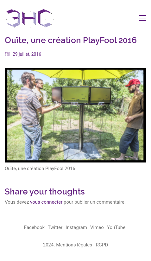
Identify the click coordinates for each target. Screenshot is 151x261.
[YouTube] (116, 228)
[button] (142, 18)
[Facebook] (34, 228)
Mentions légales (74, 245)
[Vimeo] (97, 228)
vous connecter (46, 202)
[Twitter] (55, 228)
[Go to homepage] (30, 18)
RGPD (102, 245)
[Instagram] (76, 228)
